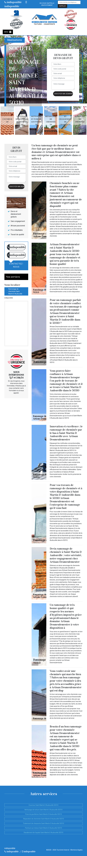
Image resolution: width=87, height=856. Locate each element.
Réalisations (14, 40)
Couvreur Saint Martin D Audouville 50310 (43, 805)
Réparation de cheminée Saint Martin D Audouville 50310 (43, 819)
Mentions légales (76, 850)
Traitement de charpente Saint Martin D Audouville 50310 (43, 823)
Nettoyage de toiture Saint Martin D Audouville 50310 (43, 810)
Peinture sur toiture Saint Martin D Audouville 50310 (43, 828)
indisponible (13, 2)
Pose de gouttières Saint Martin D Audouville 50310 (43, 814)
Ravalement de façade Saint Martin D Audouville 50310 (43, 832)
